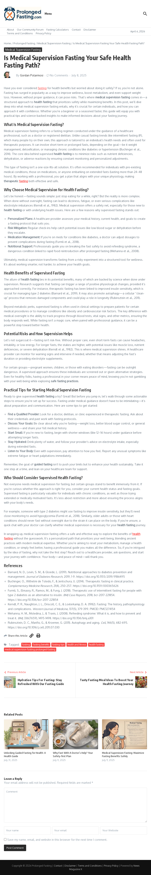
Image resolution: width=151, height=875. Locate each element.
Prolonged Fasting (24, 43)
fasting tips (58, 644)
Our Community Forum (30, 29)
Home (7, 43)
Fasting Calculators (57, 29)
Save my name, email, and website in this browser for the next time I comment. (57, 839)
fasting (42, 88)
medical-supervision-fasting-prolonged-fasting (30, 649)
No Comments (59, 75)
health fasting (96, 644)
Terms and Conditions (20, 33)
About (10, 29)
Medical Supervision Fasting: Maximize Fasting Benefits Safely (123, 754)
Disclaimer (90, 29)
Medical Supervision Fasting (54, 43)
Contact (76, 29)
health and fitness (76, 644)
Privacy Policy (43, 33)
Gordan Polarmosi (31, 75)
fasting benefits (41, 644)
